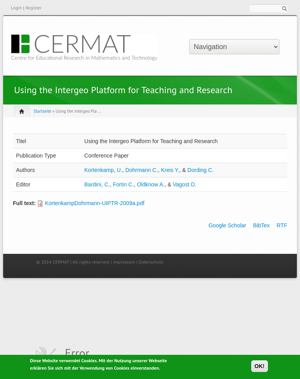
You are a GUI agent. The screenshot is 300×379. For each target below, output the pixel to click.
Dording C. (201, 170)
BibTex (261, 225)
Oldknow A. (150, 184)
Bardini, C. (97, 184)
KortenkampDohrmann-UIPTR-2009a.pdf (94, 203)
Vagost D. (184, 184)
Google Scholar (227, 225)
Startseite (42, 111)
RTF (282, 225)
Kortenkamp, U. (103, 170)
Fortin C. (123, 184)
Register (33, 8)
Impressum (124, 262)
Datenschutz (151, 262)
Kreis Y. (170, 170)
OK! (260, 367)
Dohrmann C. (141, 170)
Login (16, 8)
